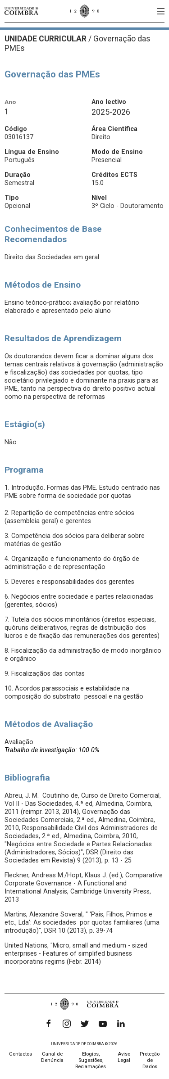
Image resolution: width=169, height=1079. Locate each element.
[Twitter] (85, 1023)
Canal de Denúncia (52, 1057)
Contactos (20, 1054)
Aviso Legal (124, 1057)
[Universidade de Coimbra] (21, 11)
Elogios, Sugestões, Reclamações (90, 1060)
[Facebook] (49, 1023)
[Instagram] (67, 1023)
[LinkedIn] (121, 1023)
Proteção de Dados (150, 1060)
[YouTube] (103, 1023)
